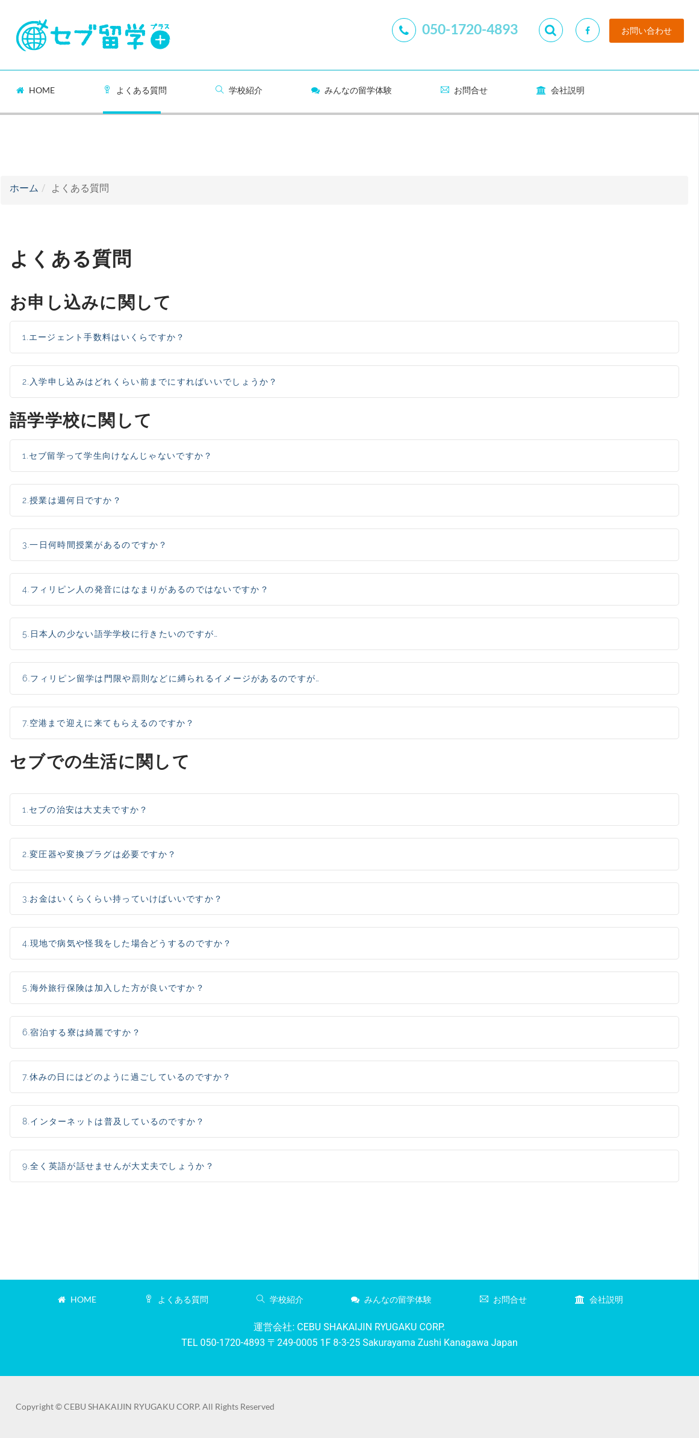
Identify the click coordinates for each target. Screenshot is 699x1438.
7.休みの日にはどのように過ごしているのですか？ (127, 1077)
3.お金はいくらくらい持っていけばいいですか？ (122, 898)
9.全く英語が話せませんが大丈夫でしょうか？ (118, 1166)
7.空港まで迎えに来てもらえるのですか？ (108, 723)
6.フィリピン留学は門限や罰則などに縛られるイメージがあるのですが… (171, 678)
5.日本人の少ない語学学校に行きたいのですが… (120, 634)
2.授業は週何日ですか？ (72, 500)
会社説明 (560, 90)
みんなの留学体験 (351, 90)
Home (35, 90)
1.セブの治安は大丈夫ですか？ (85, 809)
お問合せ (464, 90)
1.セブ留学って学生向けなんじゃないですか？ (117, 455)
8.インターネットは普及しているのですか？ (113, 1121)
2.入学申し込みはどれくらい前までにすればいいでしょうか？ (150, 381)
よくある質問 (135, 90)
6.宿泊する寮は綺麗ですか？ (81, 1032)
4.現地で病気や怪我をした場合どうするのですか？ (127, 943)
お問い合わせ (646, 31)
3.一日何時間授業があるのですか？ (95, 545)
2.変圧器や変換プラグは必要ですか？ (99, 854)
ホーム (24, 188)
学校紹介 (239, 90)
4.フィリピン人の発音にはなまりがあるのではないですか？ (145, 589)
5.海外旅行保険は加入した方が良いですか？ (113, 988)
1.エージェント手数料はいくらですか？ (103, 337)
